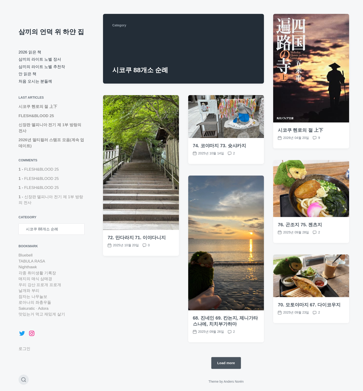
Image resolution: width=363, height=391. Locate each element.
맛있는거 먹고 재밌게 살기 (42, 314)
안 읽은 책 (27, 74)
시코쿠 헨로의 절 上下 (38, 106)
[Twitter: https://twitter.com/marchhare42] (22, 333)
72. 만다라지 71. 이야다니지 (137, 237)
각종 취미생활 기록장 (37, 273)
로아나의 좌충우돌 (35, 302)
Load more (226, 363)
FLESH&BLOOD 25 (36, 116)
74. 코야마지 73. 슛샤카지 (219, 145)
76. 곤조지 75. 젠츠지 (300, 236)
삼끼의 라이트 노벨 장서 (40, 59)
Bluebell (26, 255)
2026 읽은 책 (30, 52)
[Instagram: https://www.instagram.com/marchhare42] (31, 333)
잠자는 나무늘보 (33, 296)
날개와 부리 (29, 290)
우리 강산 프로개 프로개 (40, 285)
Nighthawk (28, 267)
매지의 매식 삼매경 (35, 279)
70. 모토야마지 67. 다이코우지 (309, 316)
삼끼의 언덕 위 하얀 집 (51, 31)
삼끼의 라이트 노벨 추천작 (42, 67)
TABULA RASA (32, 261)
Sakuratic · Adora (33, 308)
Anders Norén (234, 381)
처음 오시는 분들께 (35, 81)
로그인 (24, 349)
